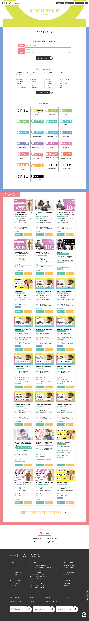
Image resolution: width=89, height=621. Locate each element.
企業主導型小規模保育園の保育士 (44, 291)
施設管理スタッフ (61, 252)
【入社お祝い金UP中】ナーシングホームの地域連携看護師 (23, 213)
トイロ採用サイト (70, 597)
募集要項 (60, 3)
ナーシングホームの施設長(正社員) (23, 482)
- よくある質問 (66, 583)
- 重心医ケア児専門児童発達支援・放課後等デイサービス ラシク (45, 570)
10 (52, 512)
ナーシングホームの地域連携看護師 (44, 213)
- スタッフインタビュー (15, 583)
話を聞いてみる (69, 3)
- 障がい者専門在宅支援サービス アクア (39, 576)
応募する (26, 234)
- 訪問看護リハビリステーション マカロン (39, 579)
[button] (48, 45)
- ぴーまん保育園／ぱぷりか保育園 (38, 565)
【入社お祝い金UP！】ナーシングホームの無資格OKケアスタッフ (23, 252)
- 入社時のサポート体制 (68, 565)
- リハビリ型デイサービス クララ (37, 583)
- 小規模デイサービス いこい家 (37, 585)
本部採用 (32, 597)
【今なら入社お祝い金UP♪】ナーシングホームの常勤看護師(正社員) (65, 213)
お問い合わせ (33, 602)
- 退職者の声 (13, 585)
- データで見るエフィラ (15, 572)
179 (59, 512)
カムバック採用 (13, 597)
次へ (66, 512)
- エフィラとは (13, 565)
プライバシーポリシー (51, 601)
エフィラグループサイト (16, 602)
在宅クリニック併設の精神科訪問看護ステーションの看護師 (44, 443)
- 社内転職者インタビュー (16, 588)
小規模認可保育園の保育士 (63, 442)
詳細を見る (17, 234)
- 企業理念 (12, 570)
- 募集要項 (65, 588)
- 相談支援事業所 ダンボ (35, 572)
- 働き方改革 (66, 574)
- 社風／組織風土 (14, 574)
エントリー (79, 3)
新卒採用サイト (50, 597)
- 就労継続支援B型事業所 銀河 (37, 574)
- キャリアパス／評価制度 (69, 572)
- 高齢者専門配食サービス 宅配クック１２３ (40, 587)
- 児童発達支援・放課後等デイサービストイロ (40, 567)
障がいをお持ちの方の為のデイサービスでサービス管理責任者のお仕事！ (23, 443)
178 (56, 512)
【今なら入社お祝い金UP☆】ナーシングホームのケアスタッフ (44, 252)
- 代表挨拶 (12, 567)
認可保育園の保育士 (20, 291)
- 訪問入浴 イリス (34, 581)
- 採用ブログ (66, 585)
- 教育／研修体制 (67, 570)
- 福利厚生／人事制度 (68, 567)
